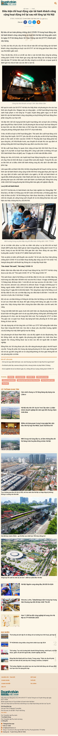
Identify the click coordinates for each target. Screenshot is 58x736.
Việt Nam (25, 8)
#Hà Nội (11, 377)
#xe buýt (5, 383)
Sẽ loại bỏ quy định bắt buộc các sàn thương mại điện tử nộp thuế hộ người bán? (28, 362)
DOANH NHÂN (5, 680)
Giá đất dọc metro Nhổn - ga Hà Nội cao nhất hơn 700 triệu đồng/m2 (23, 536)
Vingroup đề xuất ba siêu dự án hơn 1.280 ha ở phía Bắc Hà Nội (21, 577)
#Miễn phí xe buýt (42, 377)
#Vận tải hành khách (9, 380)
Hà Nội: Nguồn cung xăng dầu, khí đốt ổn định (37, 584)
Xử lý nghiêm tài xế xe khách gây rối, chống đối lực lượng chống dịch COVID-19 (28, 369)
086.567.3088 (6, 725)
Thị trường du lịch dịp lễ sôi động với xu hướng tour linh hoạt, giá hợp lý (33, 635)
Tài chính (33, 683)
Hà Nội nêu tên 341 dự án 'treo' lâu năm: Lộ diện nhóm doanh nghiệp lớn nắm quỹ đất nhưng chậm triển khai (38, 410)
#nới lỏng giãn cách (48, 380)
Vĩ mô (33, 8)
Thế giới (32, 680)
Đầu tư (3, 686)
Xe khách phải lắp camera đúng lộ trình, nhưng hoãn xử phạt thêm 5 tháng (26, 365)
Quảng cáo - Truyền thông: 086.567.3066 (13, 732)
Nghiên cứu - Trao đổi (8, 677)
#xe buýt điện (20, 377)
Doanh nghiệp (5, 683)
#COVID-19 (30, 377)
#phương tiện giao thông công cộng (28, 380)
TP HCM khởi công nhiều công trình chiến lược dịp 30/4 (28, 643)
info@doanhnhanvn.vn (8, 728)
